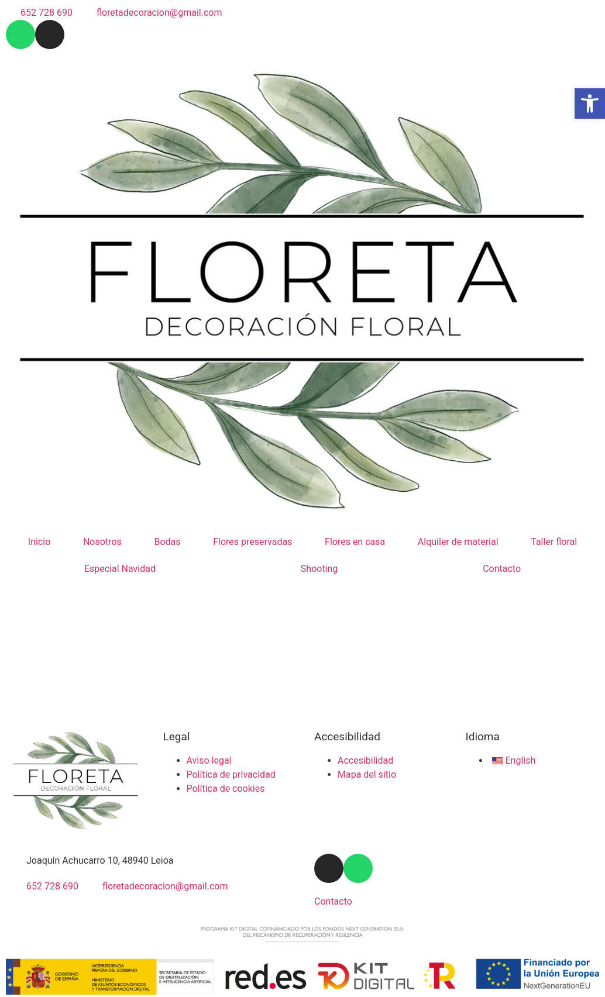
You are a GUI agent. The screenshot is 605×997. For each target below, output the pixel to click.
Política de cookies (226, 788)
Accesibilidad (365, 760)
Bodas (167, 541)
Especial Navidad (120, 568)
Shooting (319, 568)
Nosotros (102, 541)
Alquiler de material (458, 541)
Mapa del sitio (367, 774)
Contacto (502, 568)
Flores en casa (355, 541)
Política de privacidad (231, 774)
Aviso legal (209, 760)
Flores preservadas (252, 541)
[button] (590, 103)
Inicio (39, 541)
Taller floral (554, 541)
